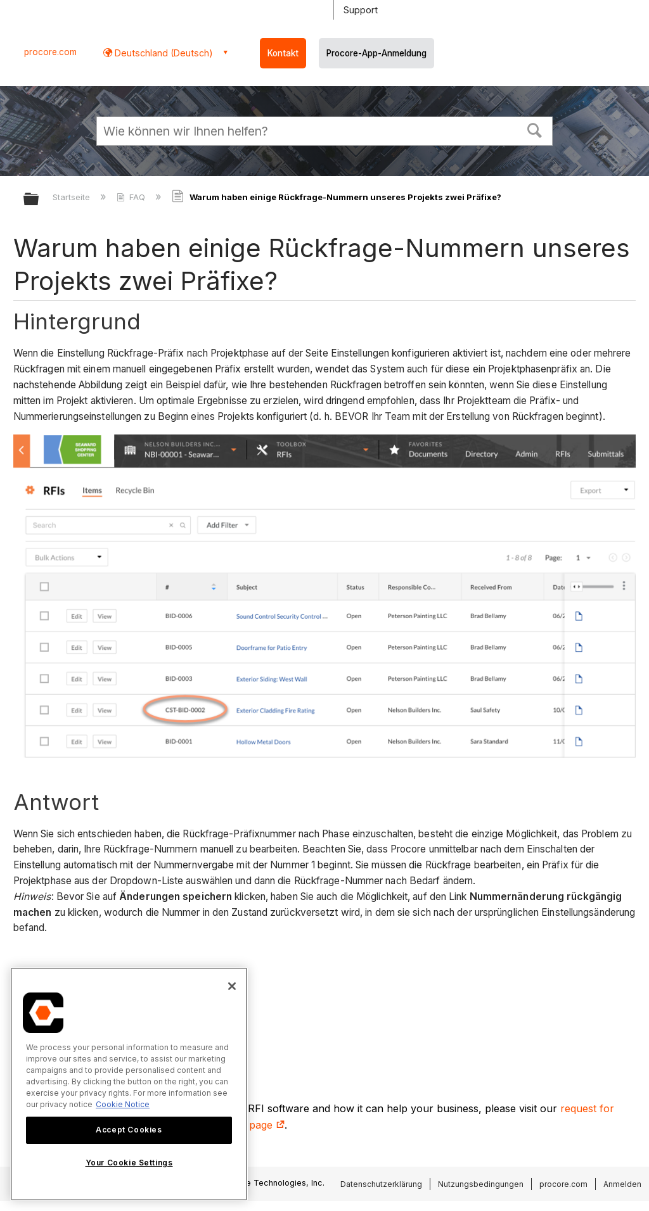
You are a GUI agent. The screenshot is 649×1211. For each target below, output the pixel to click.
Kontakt (283, 53)
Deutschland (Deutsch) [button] (162, 53)
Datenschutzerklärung (381, 1184)
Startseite (73, 197)
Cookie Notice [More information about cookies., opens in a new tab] (123, 1104)
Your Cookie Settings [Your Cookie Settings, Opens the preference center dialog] (129, 1162)
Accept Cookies (129, 1129)
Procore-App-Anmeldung (376, 53)
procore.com (50, 52)
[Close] (232, 986)
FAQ (132, 197)
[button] (535, 129)
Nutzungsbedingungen (481, 1184)
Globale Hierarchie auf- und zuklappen (39, 200)
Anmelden (622, 1184)
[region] (129, 1084)
